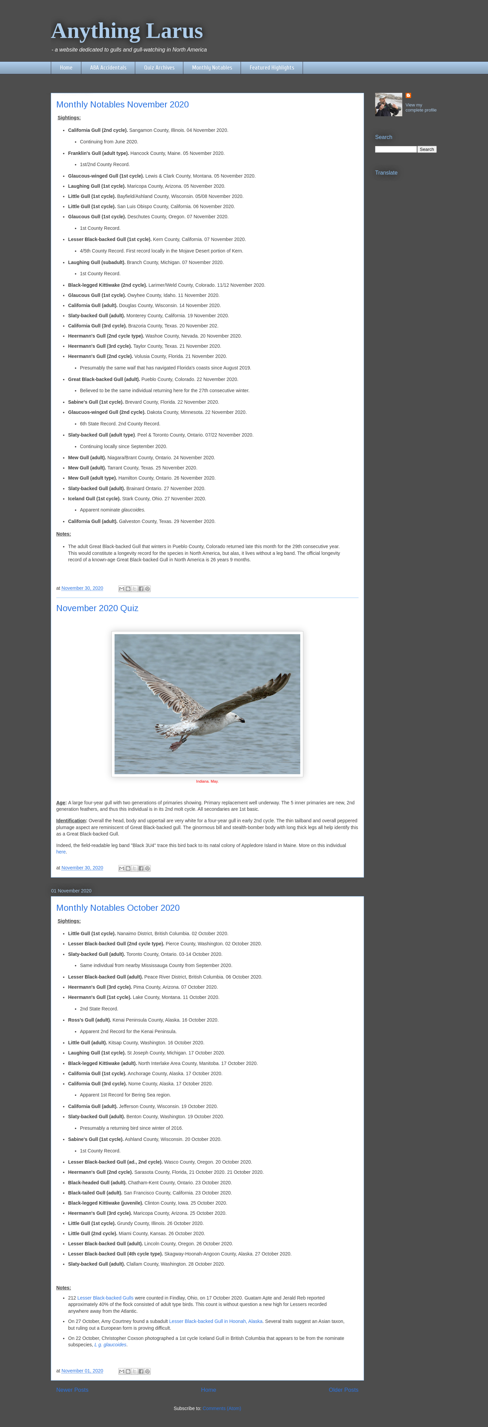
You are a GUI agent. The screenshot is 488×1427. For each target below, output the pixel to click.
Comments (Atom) (222, 1408)
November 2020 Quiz (97, 608)
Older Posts (344, 1390)
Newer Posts (72, 1390)
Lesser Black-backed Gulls (105, 1298)
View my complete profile (421, 107)
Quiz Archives (159, 67)
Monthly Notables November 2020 (122, 104)
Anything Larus (127, 30)
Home (66, 67)
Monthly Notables (212, 67)
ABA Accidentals (108, 67)
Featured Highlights (272, 67)
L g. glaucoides (110, 1344)
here (61, 852)
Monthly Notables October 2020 (118, 908)
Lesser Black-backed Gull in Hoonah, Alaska (215, 1321)
